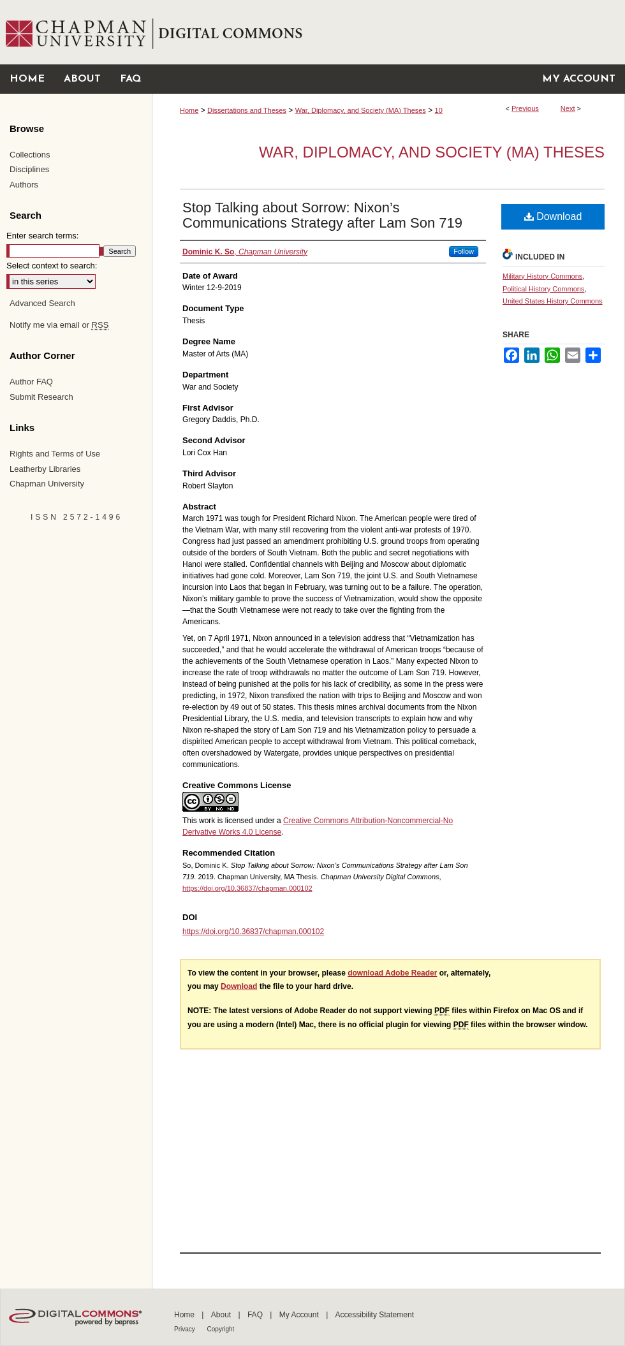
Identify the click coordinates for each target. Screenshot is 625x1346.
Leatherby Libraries (45, 469)
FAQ (256, 1314)
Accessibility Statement (374, 1314)
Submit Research (41, 397)
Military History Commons (542, 276)
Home (189, 110)
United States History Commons (553, 301)
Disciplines (29, 169)
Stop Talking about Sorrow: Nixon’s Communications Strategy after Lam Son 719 (322, 215)
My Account (300, 1314)
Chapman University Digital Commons (388, 32)
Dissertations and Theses (246, 110)
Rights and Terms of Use (55, 453)
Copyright (221, 1329)
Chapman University (47, 483)
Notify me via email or (59, 325)
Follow (463, 251)
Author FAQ (31, 381)
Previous (525, 108)
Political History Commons (543, 289)
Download (553, 216)
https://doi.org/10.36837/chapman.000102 (247, 888)
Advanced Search (42, 303)
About (222, 1314)
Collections (30, 154)
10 (439, 110)
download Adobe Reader (392, 973)
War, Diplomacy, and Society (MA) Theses (360, 110)
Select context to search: (51, 265)
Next (568, 108)
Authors (24, 184)
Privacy (185, 1329)
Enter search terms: (42, 235)
